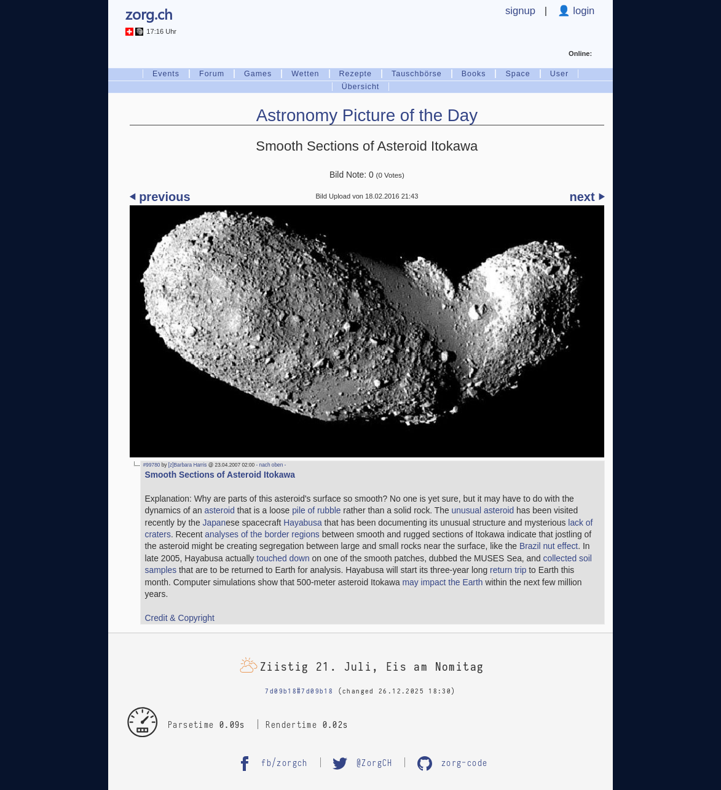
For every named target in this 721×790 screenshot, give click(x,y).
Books (474, 73)
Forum (211, 73)
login (582, 11)
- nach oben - (270, 465)
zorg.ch (149, 13)
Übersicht (361, 86)
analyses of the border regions (262, 534)
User (559, 73)
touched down (282, 558)
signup (520, 11)
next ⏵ (587, 196)
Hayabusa (302, 522)
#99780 (151, 465)
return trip (508, 570)
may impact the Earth (443, 582)
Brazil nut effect (548, 546)
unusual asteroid (483, 510)
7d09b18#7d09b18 (299, 691)
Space (517, 73)
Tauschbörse (417, 73)
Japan (214, 522)
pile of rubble (316, 510)
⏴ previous (160, 196)
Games (258, 73)
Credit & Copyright (180, 618)
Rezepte (355, 73)
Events (165, 73)
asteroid (220, 510)
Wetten (305, 73)
